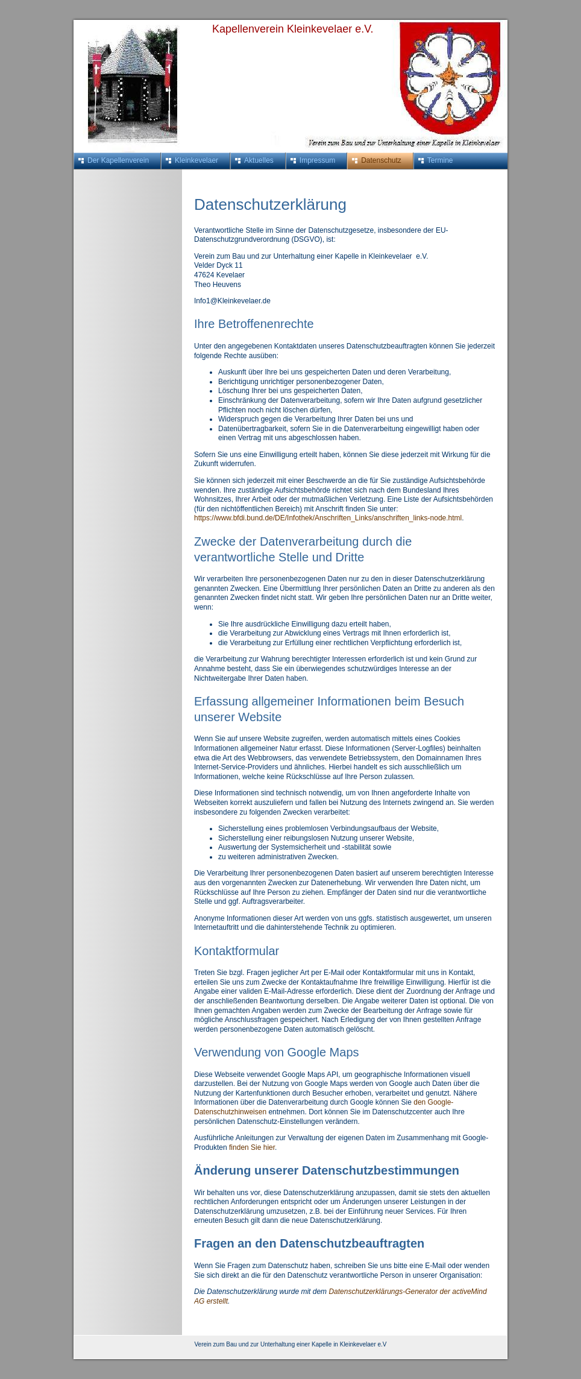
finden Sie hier (251, 1147)
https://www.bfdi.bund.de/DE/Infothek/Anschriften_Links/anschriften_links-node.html (328, 518)
